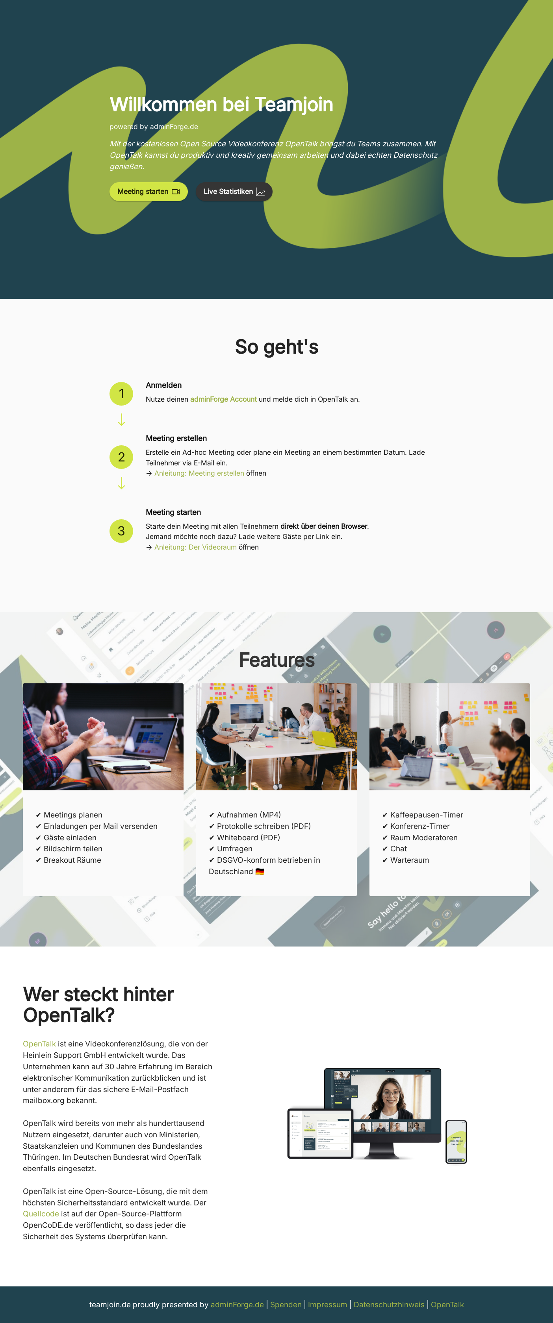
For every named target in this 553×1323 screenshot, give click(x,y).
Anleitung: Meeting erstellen (199, 473)
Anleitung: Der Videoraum (195, 547)
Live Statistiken (234, 191)
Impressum (327, 1304)
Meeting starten (148, 191)
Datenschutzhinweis (389, 1304)
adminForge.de (237, 1304)
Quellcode (41, 1213)
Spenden (286, 1304)
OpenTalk (39, 1043)
